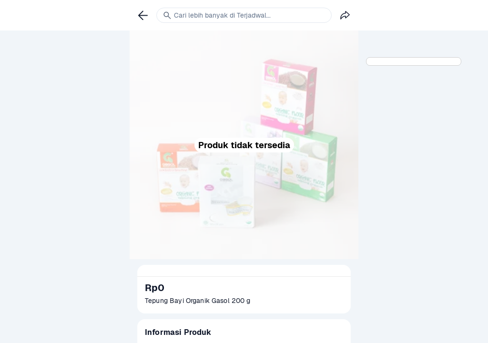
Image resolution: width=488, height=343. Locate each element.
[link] (143, 15)
